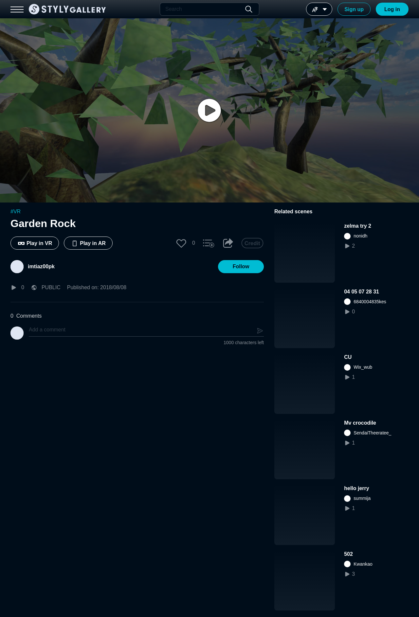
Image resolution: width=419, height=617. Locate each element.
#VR (15, 211)
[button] (181, 243)
